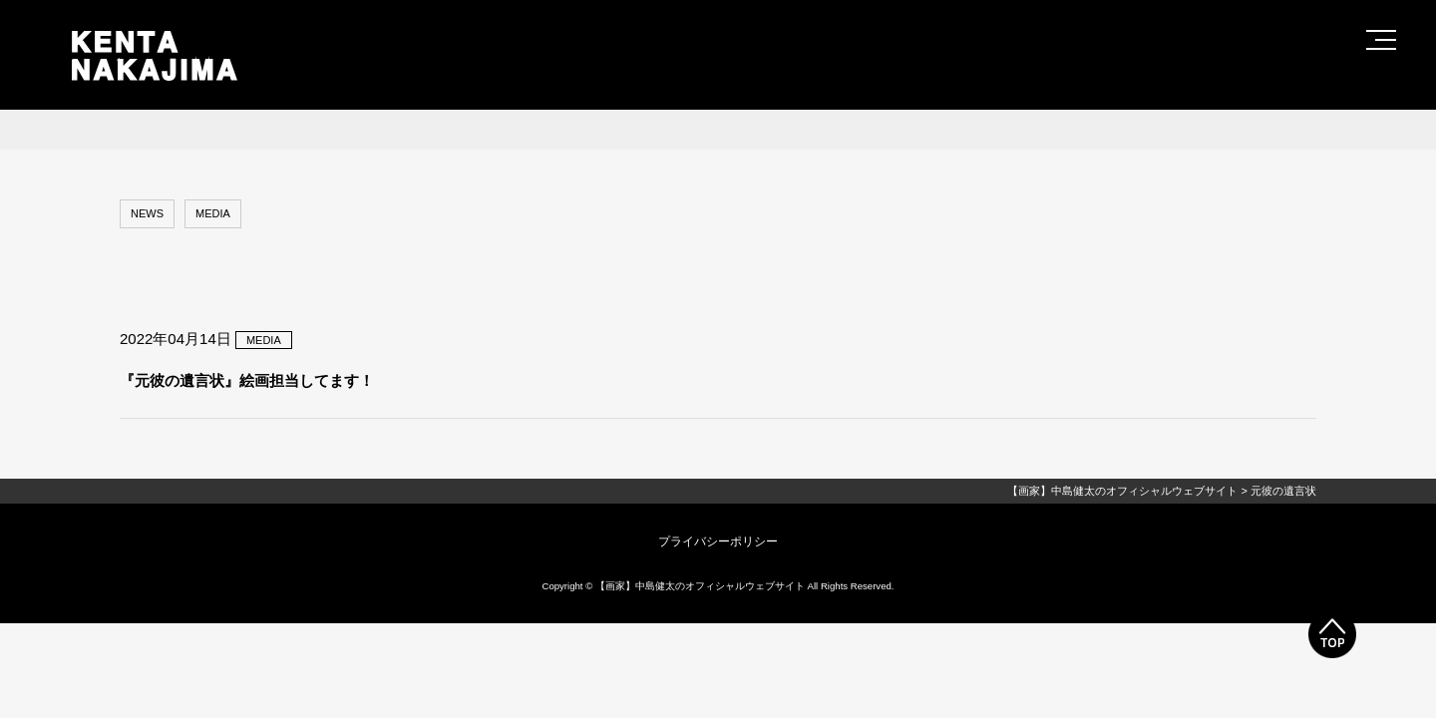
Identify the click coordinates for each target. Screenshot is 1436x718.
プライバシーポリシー (718, 541)
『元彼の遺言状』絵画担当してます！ (247, 380)
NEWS (147, 213)
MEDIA (212, 213)
